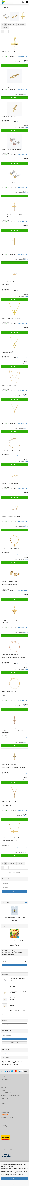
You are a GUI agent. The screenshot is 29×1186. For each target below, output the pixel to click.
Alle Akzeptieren (14, 1178)
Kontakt (3, 1090)
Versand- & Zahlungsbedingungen (8, 1092)
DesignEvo (10, 1149)
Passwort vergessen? (7, 897)
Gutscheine (3, 1087)
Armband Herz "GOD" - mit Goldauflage (11, 548)
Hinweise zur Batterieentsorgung (8, 1100)
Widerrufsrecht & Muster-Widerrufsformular (10, 1095)
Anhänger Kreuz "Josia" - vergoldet (10, 249)
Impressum (3, 1084)
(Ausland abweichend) (22, 56)
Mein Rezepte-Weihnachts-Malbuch (14, 941)
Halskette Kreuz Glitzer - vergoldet (10, 418)
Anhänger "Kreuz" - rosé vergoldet (10, 728)
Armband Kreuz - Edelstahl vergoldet (11, 450)
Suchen (14, 1039)
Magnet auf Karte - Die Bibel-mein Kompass (14, 917)
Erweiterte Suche (14, 1042)
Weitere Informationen (14, 1182)
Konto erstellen (5, 895)
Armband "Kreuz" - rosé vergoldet (10, 654)
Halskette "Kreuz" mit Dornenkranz (10, 801)
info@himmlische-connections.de (11, 1126)
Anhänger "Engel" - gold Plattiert (9, 618)
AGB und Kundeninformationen (8, 1082)
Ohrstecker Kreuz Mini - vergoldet (10, 483)
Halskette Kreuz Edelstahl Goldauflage (11, 838)
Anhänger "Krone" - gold (8, 281)
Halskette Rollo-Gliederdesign (9, 385)
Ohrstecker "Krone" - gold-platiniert (10, 182)
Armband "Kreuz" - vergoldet (9, 691)
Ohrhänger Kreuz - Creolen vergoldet (11, 516)
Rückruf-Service (4, 1098)
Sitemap (4, 1053)
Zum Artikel (14, 65)
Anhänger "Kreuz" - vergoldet (9, 51)
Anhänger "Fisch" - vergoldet (9, 84)
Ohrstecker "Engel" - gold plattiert (10, 581)
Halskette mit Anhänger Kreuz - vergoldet (12, 318)
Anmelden (14, 891)
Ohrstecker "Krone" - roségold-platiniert (11, 149)
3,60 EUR (14, 920)
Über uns (3, 1103)
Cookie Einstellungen (5, 1106)
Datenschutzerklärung (9, 1175)
